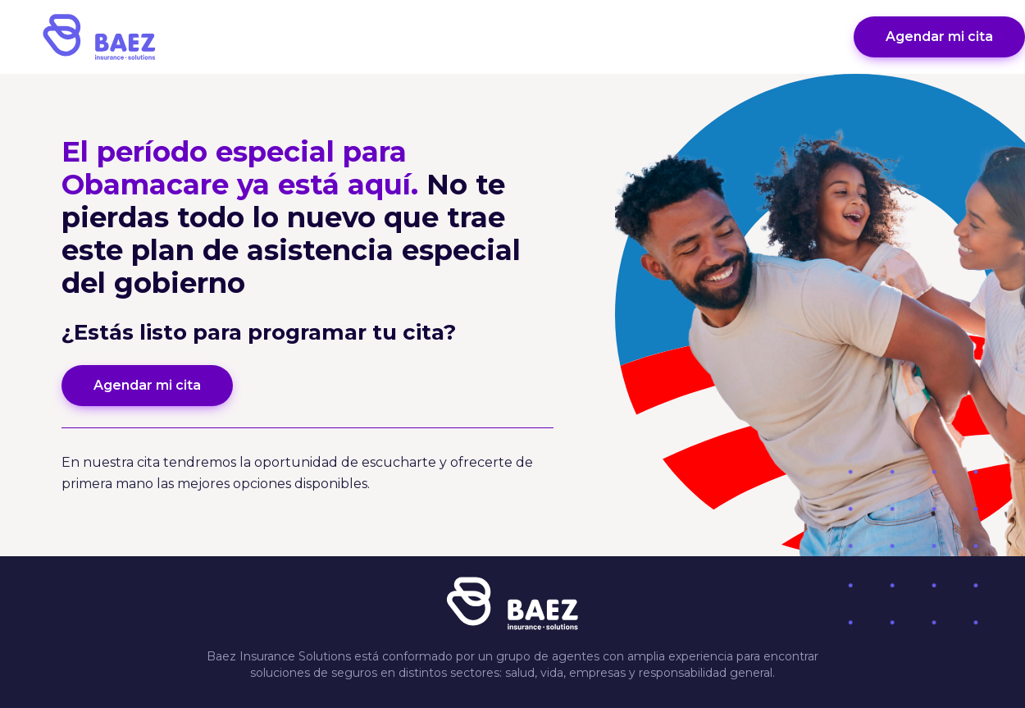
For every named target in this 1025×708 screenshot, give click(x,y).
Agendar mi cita (939, 36)
